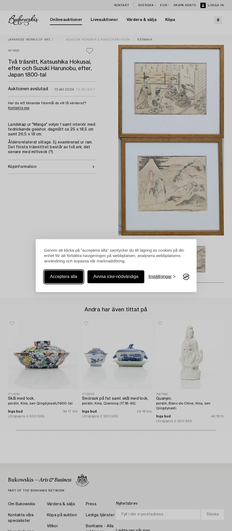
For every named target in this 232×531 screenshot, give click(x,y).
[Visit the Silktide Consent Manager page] (186, 276)
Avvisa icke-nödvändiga (115, 276)
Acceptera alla (63, 276)
